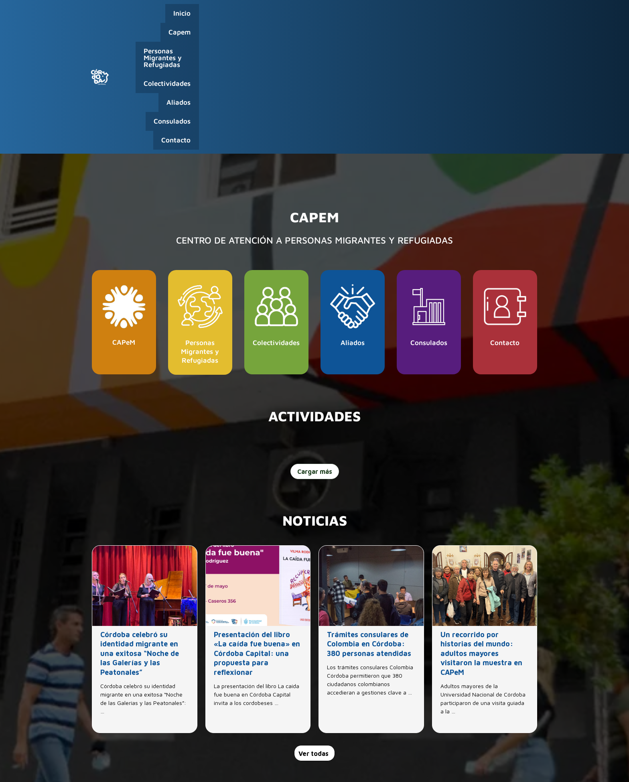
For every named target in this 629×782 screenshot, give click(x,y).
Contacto (518, 17)
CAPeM (123, 223)
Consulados (473, 17)
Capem (217, 17)
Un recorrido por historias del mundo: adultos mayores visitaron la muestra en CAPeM (481, 535)
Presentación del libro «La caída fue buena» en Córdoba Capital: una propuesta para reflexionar (257, 535)
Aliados (431, 17)
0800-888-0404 (482, 754)
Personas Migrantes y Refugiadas (294, 17)
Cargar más (314, 352)
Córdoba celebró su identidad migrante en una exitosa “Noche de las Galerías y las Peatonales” (139, 535)
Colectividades (383, 17)
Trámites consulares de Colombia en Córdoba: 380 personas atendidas (369, 525)
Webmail (497, 766)
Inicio (185, 17)
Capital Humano (461, 766)
